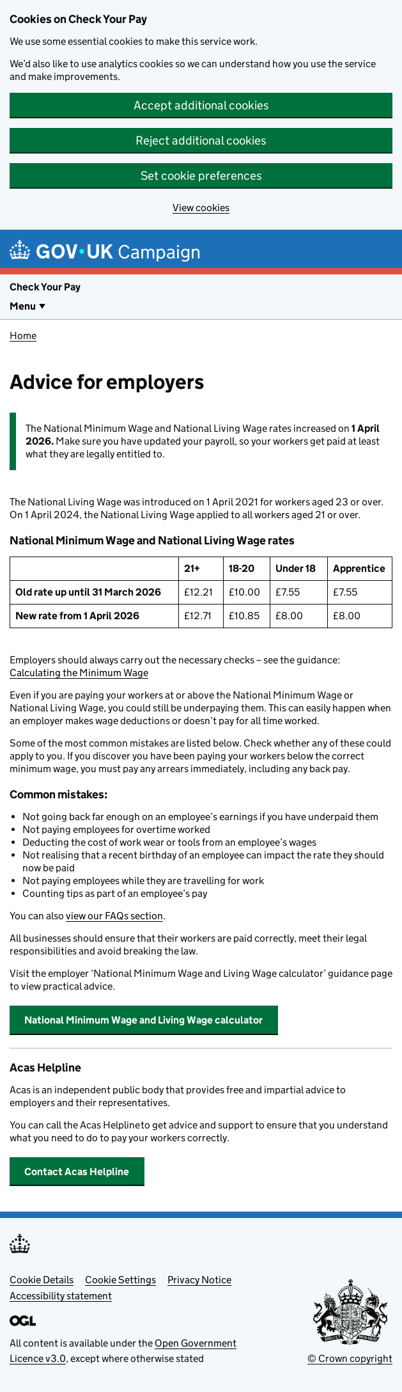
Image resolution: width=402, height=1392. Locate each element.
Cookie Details (41, 1280)
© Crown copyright (349, 1358)
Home (23, 335)
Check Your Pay (45, 287)
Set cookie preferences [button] (201, 175)
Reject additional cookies (201, 140)
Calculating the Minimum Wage (79, 673)
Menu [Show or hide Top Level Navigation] (23, 306)
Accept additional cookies (201, 105)
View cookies (201, 208)
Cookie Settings (120, 1280)
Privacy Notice (199, 1280)
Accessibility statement (61, 1296)
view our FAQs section (114, 916)
